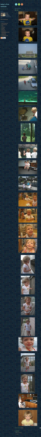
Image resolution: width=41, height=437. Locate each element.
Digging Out (3, 29)
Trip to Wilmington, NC (4, 35)
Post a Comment (19, 432)
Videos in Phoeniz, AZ (4, 23)
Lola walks (3, 28)
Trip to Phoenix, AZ (4, 24)
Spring (2, 25)
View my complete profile (4, 19)
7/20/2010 (21, 427)
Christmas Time (3, 34)
